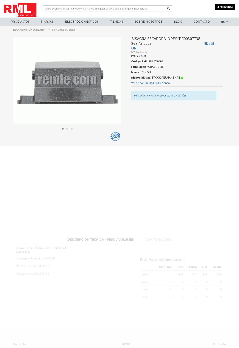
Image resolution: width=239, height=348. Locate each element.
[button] (62, 131)
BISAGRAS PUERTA (63, 31)
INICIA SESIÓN (178, 97)
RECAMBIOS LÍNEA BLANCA (31, 31)
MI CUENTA (225, 7)
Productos (20, 21)
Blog (178, 21)
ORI (134, 50)
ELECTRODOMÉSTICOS (82, 21)
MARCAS (47, 21)
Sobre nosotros (148, 21)
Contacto (202, 21)
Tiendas (116, 21)
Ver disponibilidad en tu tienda (150, 85)
